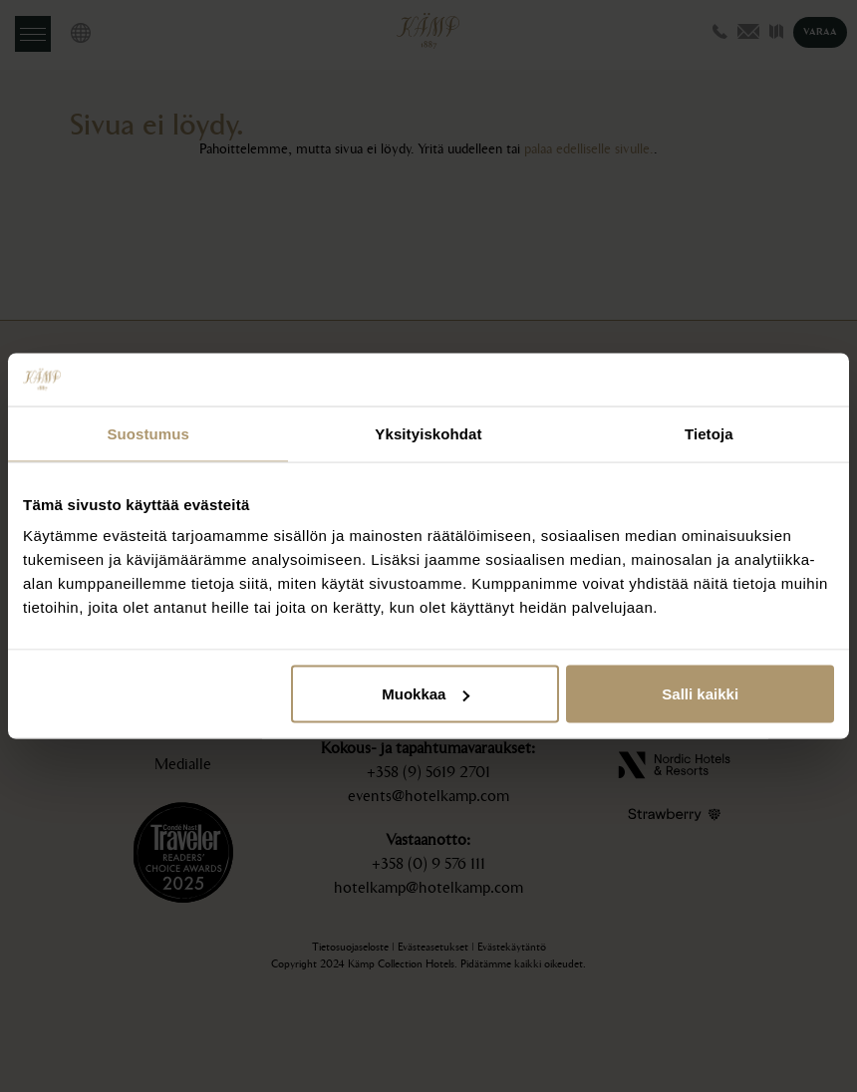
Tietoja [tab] (709, 432)
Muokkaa (425, 693)
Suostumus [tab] (148, 432)
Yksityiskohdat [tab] (428, 432)
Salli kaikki (700, 693)
